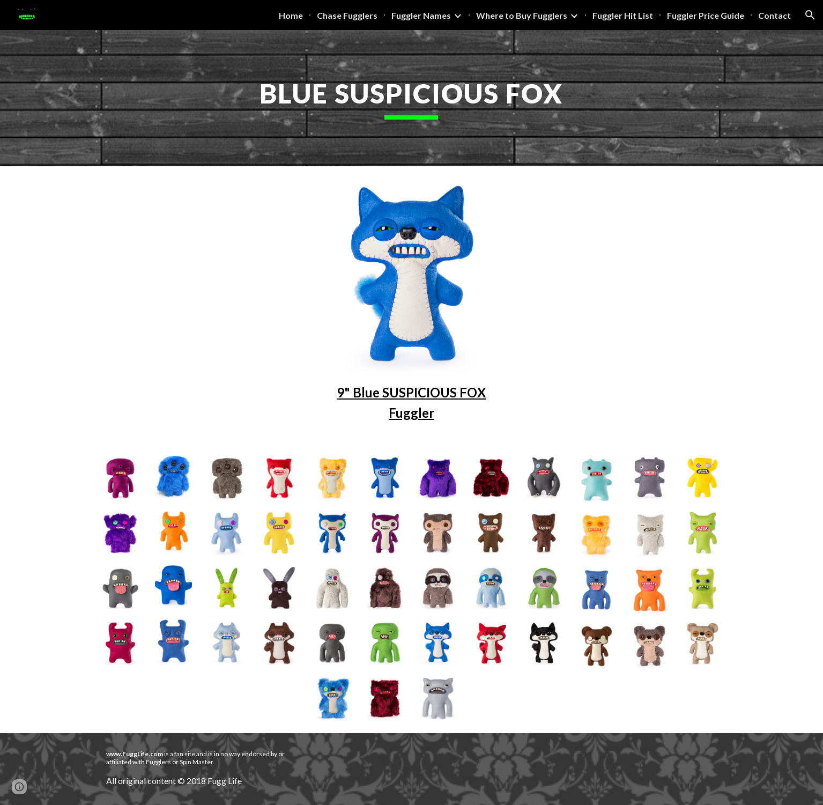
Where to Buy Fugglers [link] (521, 15)
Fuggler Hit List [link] (622, 15)
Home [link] (291, 15)
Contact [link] (774, 15)
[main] (412, 98)
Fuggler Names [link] (421, 15)
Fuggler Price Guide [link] (705, 15)
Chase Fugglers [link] (347, 15)
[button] (810, 15)
